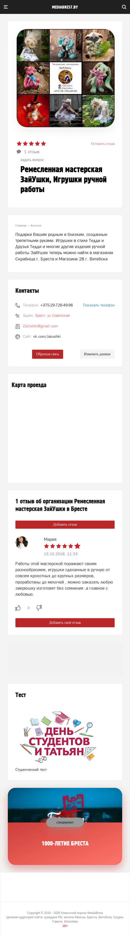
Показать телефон (99, 305)
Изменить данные (97, 354)
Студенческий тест (31, 769)
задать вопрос (32, 160)
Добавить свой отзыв (65, 622)
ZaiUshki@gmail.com (40, 326)
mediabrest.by (65, 7)
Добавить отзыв (65, 524)
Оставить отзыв (103, 144)
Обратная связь (47, 354)
